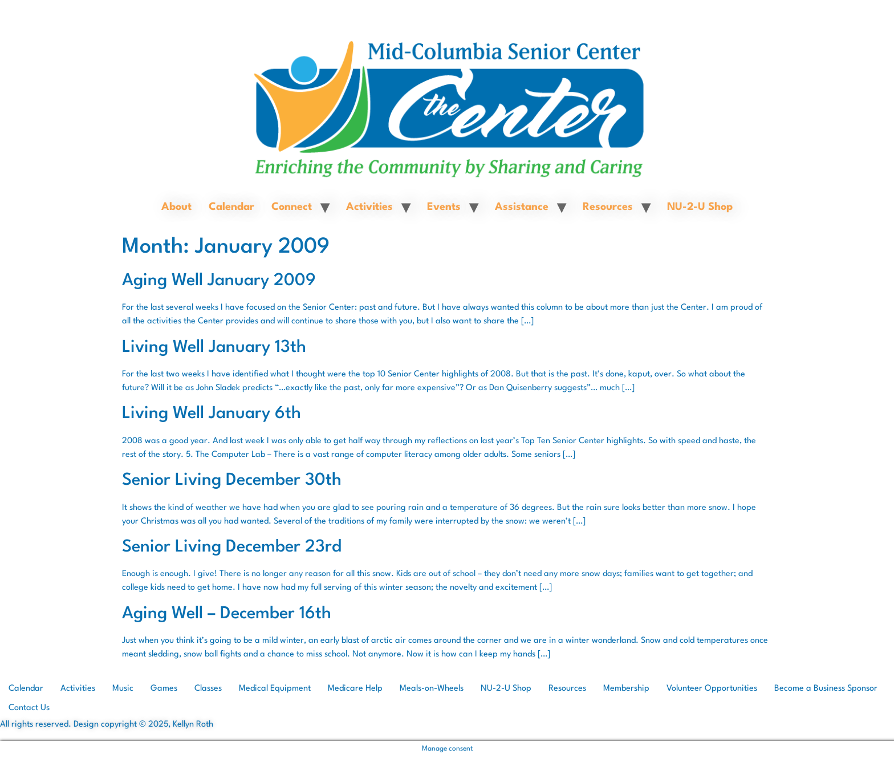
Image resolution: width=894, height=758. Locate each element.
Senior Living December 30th (232, 480)
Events (444, 207)
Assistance (521, 207)
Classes (208, 688)
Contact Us (29, 708)
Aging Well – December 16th (226, 614)
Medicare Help (355, 688)
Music (122, 688)
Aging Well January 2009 (219, 281)
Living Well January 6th (211, 414)
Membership (626, 688)
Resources (608, 207)
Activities (369, 207)
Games (164, 688)
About (176, 207)
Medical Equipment (275, 688)
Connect (291, 207)
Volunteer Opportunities (712, 688)
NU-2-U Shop (700, 207)
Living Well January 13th (214, 347)
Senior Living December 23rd (232, 547)
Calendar (231, 207)
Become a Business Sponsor (825, 688)
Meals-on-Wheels (432, 688)
